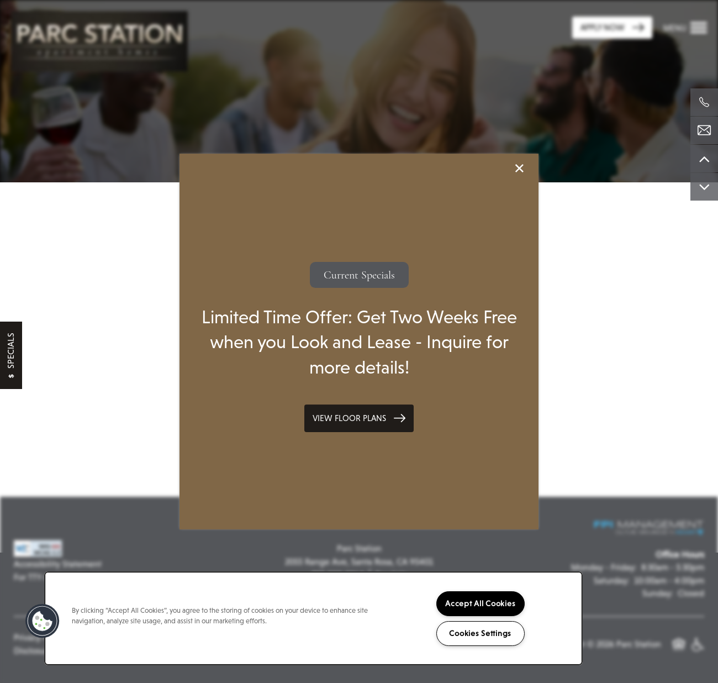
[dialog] (359, 341)
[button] (359, 418)
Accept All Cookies (480, 603)
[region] (313, 618)
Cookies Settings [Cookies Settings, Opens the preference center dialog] (480, 633)
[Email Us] (704, 130)
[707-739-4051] (704, 102)
